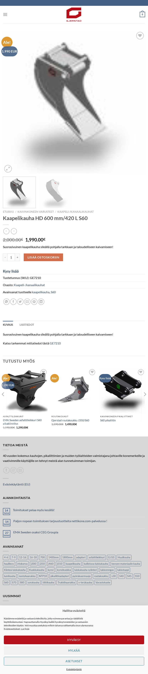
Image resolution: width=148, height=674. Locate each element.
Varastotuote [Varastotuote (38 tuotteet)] (103, 582)
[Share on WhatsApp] (6, 301)
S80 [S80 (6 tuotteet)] (22, 582)
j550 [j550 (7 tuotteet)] (59, 563)
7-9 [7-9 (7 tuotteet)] (14, 557)
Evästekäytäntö (74, 669)
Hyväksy (74, 640)
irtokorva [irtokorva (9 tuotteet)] (22, 563)
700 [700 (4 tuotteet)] (42, 557)
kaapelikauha (41, 292)
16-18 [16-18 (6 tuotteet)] (33, 557)
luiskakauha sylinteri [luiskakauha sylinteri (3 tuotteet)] (85, 569)
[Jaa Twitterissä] (20, 301)
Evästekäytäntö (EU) (16, 484)
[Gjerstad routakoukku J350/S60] (73, 390)
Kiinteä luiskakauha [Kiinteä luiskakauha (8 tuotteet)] (15, 569)
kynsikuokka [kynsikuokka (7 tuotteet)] (64, 569)
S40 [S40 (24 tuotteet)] (121, 576)
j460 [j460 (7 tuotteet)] (51, 563)
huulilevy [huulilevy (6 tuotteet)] (9, 563)
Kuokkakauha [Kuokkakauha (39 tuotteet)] (36, 569)
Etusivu (8, 211)
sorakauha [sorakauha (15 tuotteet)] (33, 582)
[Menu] (5, 14)
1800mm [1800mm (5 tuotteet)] (67, 557)
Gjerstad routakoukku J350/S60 (70, 420)
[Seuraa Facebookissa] (6, 470)
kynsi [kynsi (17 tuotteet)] (51, 569)
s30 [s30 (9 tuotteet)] (114, 576)
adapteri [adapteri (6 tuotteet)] (80, 557)
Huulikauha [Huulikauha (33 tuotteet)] (124, 557)
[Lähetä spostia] (20, 470)
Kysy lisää (11, 271)
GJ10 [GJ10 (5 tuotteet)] (111, 557)
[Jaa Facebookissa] (13, 301)
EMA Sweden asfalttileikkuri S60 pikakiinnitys (22, 421)
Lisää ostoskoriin (43, 257)
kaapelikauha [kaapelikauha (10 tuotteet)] (73, 563)
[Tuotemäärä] (11, 257)
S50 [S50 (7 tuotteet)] (137, 576)
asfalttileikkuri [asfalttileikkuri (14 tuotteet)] (97, 557)
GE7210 (55, 343)
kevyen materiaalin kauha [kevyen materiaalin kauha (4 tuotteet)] (126, 563)
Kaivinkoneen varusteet (36, 211)
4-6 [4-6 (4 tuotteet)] (6, 557)
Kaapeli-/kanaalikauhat (75, 211)
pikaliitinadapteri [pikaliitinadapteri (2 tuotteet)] (59, 576)
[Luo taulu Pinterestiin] (34, 301)
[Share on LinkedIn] (41, 301)
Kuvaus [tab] (8, 324)
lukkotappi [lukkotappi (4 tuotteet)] (123, 569)
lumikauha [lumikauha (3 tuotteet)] (9, 576)
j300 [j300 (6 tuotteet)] (33, 563)
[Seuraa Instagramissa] (13, 470)
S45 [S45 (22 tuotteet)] (129, 576)
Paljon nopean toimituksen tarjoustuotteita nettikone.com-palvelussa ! (60, 521)
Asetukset (74, 661)
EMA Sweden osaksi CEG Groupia (35, 532)
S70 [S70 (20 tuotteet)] (14, 582)
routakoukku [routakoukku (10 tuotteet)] (101, 576)
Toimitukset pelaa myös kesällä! (34, 510)
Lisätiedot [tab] (27, 324)
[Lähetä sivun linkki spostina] (27, 301)
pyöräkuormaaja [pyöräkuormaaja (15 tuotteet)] (81, 576)
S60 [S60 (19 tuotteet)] (6, 582)
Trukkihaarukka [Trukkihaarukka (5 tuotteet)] (66, 582)
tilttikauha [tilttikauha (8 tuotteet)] (48, 582)
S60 (53, 292)
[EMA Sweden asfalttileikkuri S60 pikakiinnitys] (25, 390)
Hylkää (74, 650)
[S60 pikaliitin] (122, 390)
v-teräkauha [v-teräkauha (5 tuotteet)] (85, 582)
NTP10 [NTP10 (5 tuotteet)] (43, 576)
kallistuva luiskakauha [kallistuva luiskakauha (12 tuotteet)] (96, 563)
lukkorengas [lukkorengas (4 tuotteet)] (107, 569)
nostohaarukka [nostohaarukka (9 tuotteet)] (27, 576)
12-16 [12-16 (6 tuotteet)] (22, 557)
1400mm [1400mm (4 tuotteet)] (53, 557)
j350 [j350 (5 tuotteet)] (42, 563)
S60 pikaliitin (108, 420)
